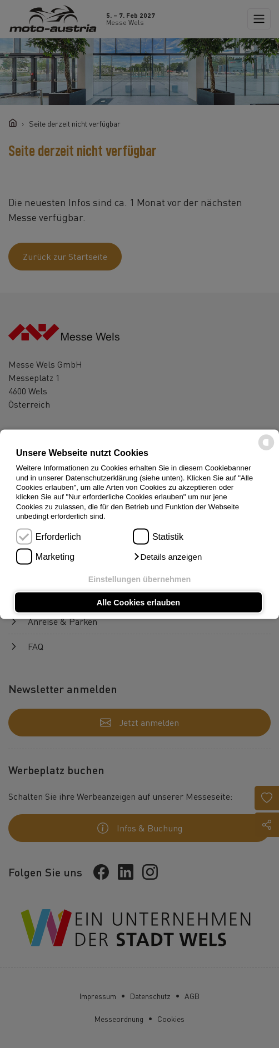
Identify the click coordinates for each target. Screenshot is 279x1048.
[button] (167, 556)
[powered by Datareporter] (266, 449)
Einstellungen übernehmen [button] (139, 579)
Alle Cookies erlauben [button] (138, 602)
